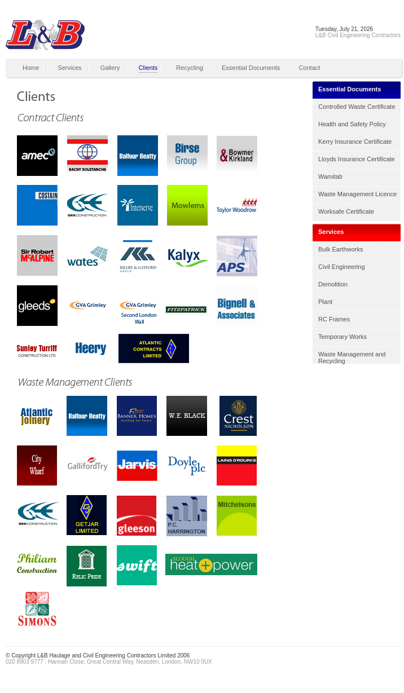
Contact (309, 67)
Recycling (189, 67)
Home (31, 67)
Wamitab (330, 176)
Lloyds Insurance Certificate (356, 159)
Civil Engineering (341, 266)
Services (69, 67)
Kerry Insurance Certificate (355, 141)
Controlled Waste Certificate (357, 106)
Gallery (110, 67)
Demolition (333, 284)
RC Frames (334, 319)
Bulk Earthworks (340, 249)
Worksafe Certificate (346, 211)
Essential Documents (251, 67)
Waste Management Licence (357, 194)
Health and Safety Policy (352, 124)
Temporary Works (342, 336)
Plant (325, 301)
